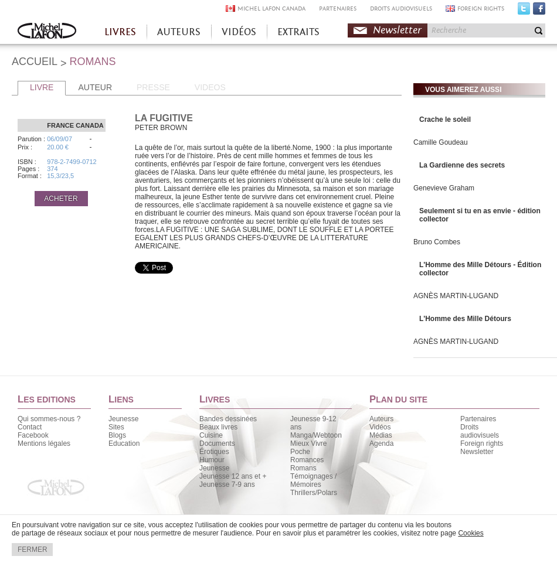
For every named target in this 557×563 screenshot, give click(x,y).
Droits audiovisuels (479, 431)
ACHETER (60, 199)
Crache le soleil (445, 119)
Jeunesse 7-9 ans (227, 484)
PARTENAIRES (337, 8)
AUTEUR (95, 87)
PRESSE (153, 87)
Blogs (117, 435)
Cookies (470, 533)
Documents (217, 443)
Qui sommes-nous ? (49, 419)
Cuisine (211, 435)
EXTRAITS (298, 32)
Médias (380, 435)
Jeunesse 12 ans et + (232, 476)
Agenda (381, 443)
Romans (303, 468)
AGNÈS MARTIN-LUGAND (455, 296)
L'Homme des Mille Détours (465, 319)
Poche (300, 452)
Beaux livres (218, 427)
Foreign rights (481, 443)
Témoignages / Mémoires (313, 480)
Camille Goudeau (440, 142)
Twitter (524, 11)
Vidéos (379, 427)
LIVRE (41, 87)
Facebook (539, 11)
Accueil (47, 32)
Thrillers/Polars (313, 493)
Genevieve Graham (443, 188)
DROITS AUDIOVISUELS (401, 8)
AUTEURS (179, 32)
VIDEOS (210, 87)
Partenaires (478, 419)
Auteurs (381, 419)
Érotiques (214, 452)
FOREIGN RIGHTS (480, 8)
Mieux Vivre (308, 443)
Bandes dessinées (228, 419)
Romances (307, 460)
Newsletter (397, 30)
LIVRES (120, 32)
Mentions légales (44, 443)
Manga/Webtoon (316, 435)
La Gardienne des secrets (462, 165)
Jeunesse (123, 419)
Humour (212, 460)
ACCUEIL (34, 61)
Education (124, 443)
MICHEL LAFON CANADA (271, 8)
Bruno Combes (436, 242)
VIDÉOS (239, 32)
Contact (30, 427)
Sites (116, 427)
